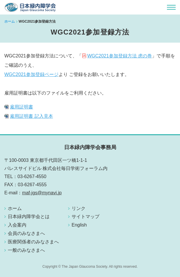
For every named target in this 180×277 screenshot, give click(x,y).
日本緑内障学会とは (29, 216)
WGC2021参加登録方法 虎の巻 (119, 55)
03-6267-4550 (31, 176)
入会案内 (17, 224)
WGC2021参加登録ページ (31, 74)
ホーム (9, 21)
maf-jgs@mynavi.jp (41, 192)
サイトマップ (85, 216)
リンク (79, 208)
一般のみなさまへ (26, 250)
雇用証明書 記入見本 (31, 116)
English (79, 224)
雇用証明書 (21, 106)
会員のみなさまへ (26, 233)
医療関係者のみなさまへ (33, 241)
